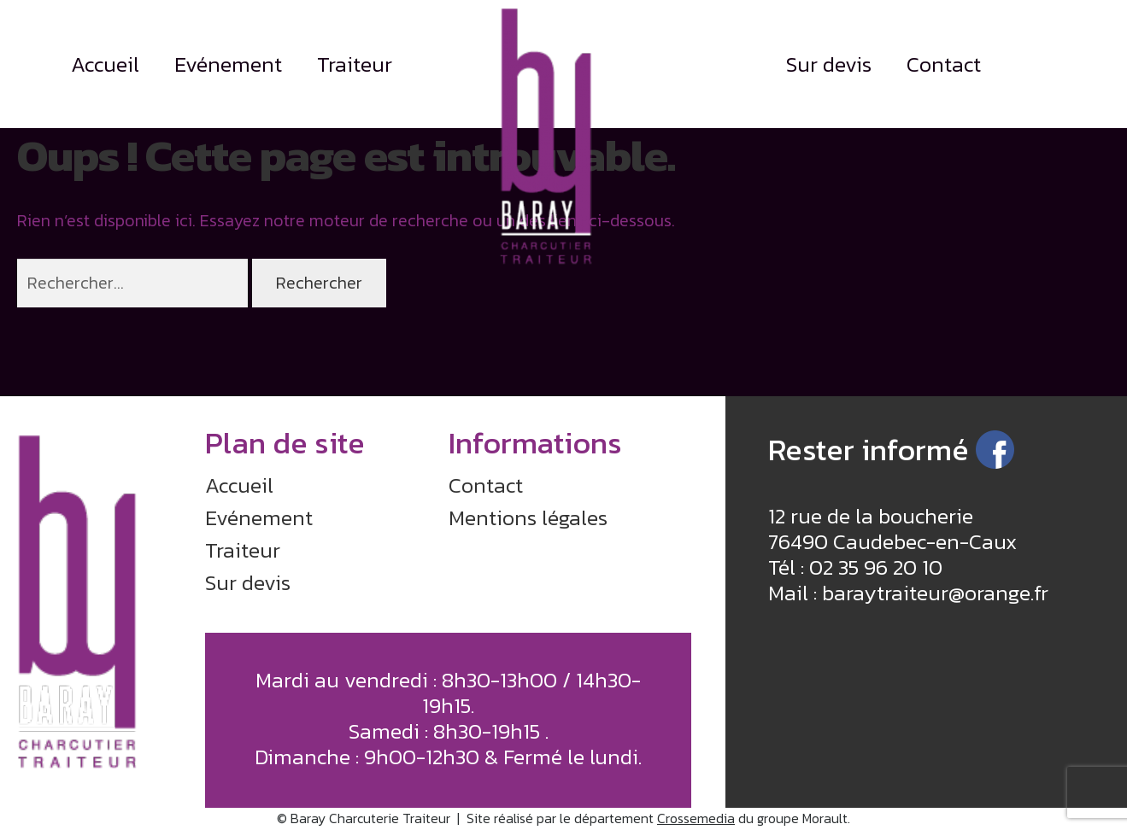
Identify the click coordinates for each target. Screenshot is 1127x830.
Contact (944, 64)
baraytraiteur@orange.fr (935, 592)
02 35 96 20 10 (875, 567)
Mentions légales (528, 517)
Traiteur (354, 64)
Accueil (105, 64)
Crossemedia (696, 818)
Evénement (228, 64)
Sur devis (829, 64)
